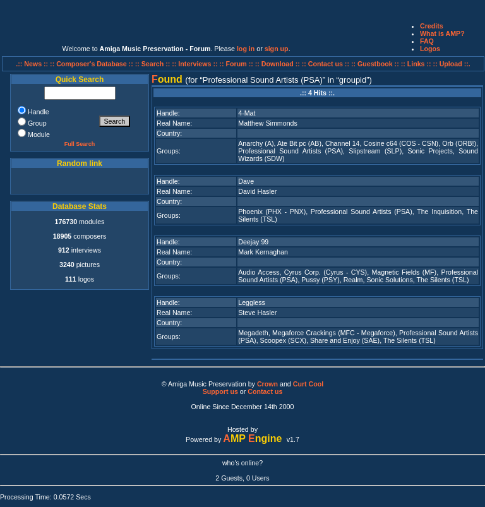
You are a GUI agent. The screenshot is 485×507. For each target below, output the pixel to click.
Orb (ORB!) (459, 143)
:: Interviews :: (195, 64)
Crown (267, 384)
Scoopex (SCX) (283, 340)
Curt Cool (308, 384)
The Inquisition (439, 211)
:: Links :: (416, 64)
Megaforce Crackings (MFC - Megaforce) (333, 333)
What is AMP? (442, 33)
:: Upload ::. (451, 64)
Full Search (79, 144)
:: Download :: (278, 64)
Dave (246, 181)
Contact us (265, 391)
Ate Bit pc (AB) (299, 143)
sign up (277, 48)
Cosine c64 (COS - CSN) (401, 143)
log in (245, 48)
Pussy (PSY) (320, 279)
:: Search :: (153, 64)
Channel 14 (342, 143)
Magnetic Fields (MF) (403, 272)
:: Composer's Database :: (92, 64)
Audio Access (258, 272)
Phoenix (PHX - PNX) (272, 211)
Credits (431, 26)
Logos (430, 48)
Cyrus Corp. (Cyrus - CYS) (325, 272)
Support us (220, 391)
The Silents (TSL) (443, 279)
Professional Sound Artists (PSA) (290, 151)
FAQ (427, 41)
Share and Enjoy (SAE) (345, 340)
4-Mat (246, 113)
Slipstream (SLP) (375, 151)
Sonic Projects (429, 151)
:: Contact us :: (325, 64)
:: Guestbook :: (375, 64)
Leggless (251, 302)
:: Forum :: (237, 64)
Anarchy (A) (255, 143)
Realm (353, 279)
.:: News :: (33, 64)
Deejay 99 (253, 242)
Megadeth (253, 333)
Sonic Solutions (389, 279)
